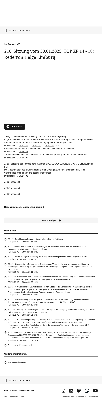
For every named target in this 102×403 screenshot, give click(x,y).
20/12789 (22, 146)
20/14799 (22, 158)
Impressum (93, 397)
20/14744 (22, 152)
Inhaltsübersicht (26, 391)
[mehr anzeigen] (51, 220)
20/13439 (48, 146)
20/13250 (35, 146)
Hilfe (6, 391)
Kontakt (13, 391)
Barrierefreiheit (68, 397)
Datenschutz (81, 397)
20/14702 (22, 176)
